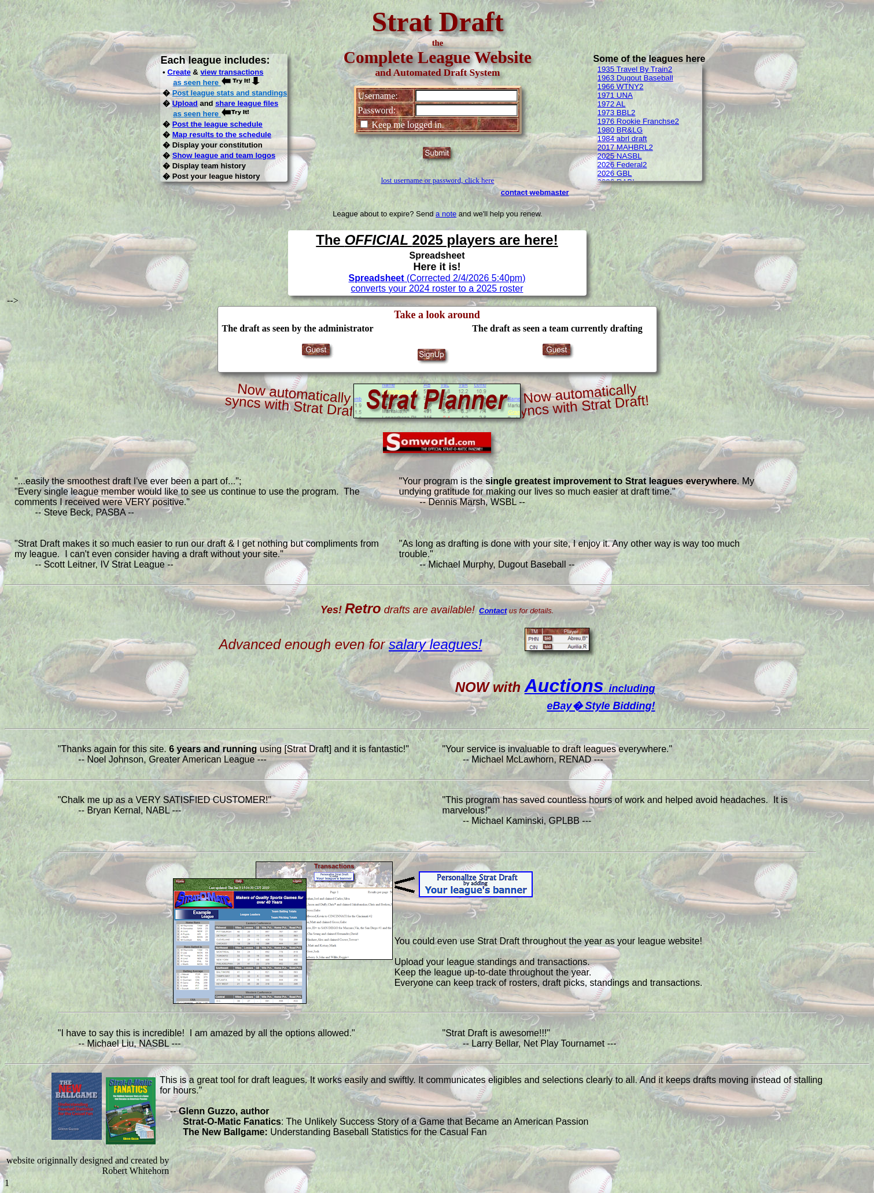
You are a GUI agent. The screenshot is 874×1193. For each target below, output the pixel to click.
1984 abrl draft (622, 138)
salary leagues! (435, 644)
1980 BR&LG (620, 130)
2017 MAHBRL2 (625, 147)
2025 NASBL (620, 156)
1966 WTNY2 (621, 86)
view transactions (231, 72)
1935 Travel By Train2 (635, 69)
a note (446, 213)
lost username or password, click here (438, 180)
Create (178, 72)
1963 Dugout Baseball (635, 77)
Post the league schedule (217, 124)
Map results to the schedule (221, 134)
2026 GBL (615, 173)
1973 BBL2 (617, 112)
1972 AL (612, 104)
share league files (246, 103)
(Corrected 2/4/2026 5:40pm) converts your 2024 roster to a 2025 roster (437, 283)
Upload (185, 103)
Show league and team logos (223, 155)
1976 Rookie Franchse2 (639, 121)
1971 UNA (615, 95)
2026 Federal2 (622, 164)
